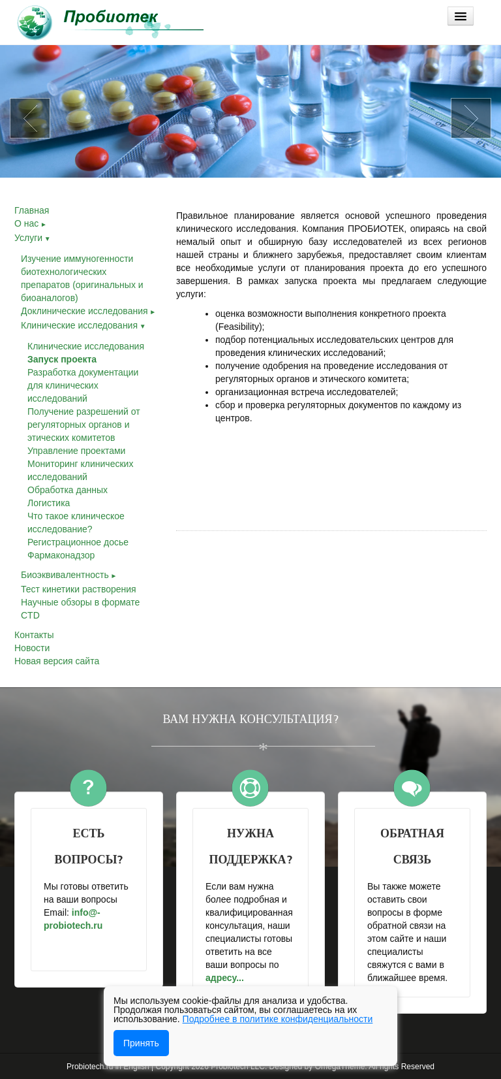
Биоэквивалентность (69, 575)
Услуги (32, 238)
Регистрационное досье (78, 542)
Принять (141, 1043)
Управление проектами (76, 450)
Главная (31, 210)
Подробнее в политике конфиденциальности (278, 1019)
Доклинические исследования (88, 311)
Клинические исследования (83, 325)
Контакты (33, 635)
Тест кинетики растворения (78, 589)
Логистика (48, 503)
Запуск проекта (62, 359)
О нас (30, 223)
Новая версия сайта (56, 661)
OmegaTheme (340, 1066)
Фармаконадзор (61, 555)
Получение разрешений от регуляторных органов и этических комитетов (83, 424)
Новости (32, 648)
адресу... (226, 978)
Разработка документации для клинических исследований (82, 385)
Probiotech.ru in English (108, 1066)
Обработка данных (67, 490)
